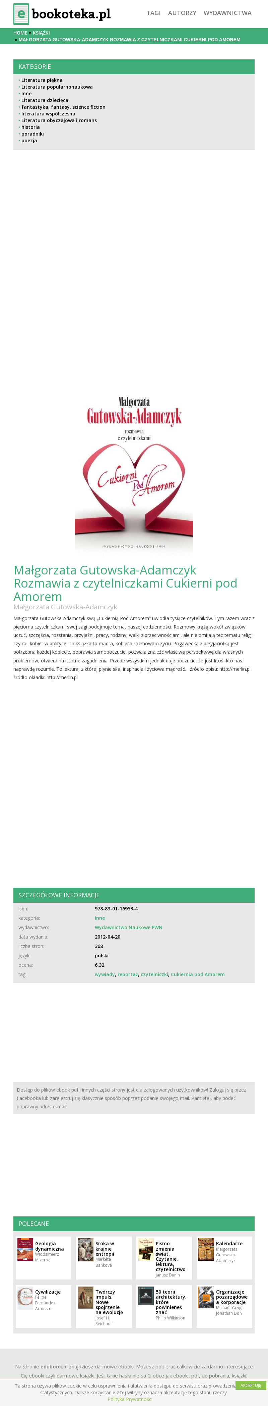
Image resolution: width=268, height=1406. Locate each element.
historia (30, 127)
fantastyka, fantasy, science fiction (63, 107)
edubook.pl (54, 1366)
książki (41, 33)
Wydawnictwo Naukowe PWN (128, 927)
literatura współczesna (48, 113)
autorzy (182, 13)
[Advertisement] (134, 222)
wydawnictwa (228, 13)
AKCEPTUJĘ (251, 1385)
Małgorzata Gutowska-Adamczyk (65, 606)
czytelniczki (154, 974)
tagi (153, 13)
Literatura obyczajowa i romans (59, 120)
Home (20, 33)
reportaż (128, 974)
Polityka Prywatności (130, 1399)
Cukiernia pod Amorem (198, 974)
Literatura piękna (42, 80)
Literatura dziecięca (44, 100)
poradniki (32, 134)
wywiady (105, 974)
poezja (29, 140)
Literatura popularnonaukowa (57, 87)
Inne (26, 93)
